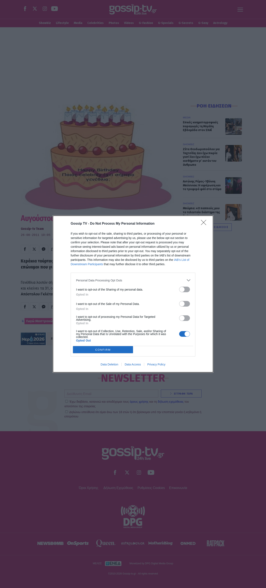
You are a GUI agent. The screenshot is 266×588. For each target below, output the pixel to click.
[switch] (184, 289)
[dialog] (133, 294)
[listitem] (133, 280)
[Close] (205, 224)
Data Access (133, 364)
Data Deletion (109, 364)
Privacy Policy (156, 364)
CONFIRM (103, 349)
